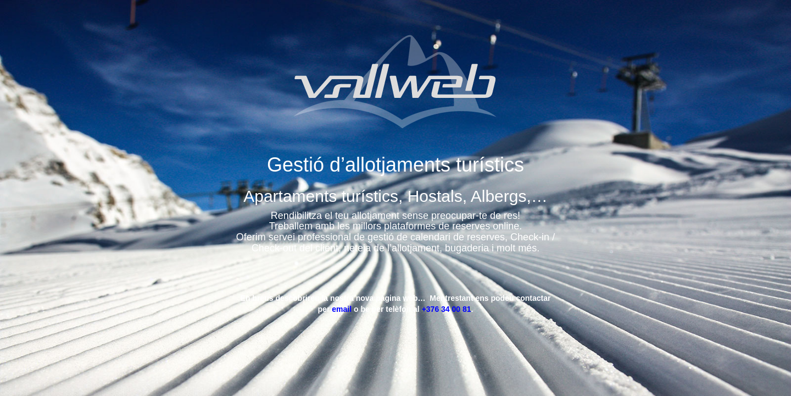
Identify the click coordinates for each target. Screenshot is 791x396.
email (343, 309)
